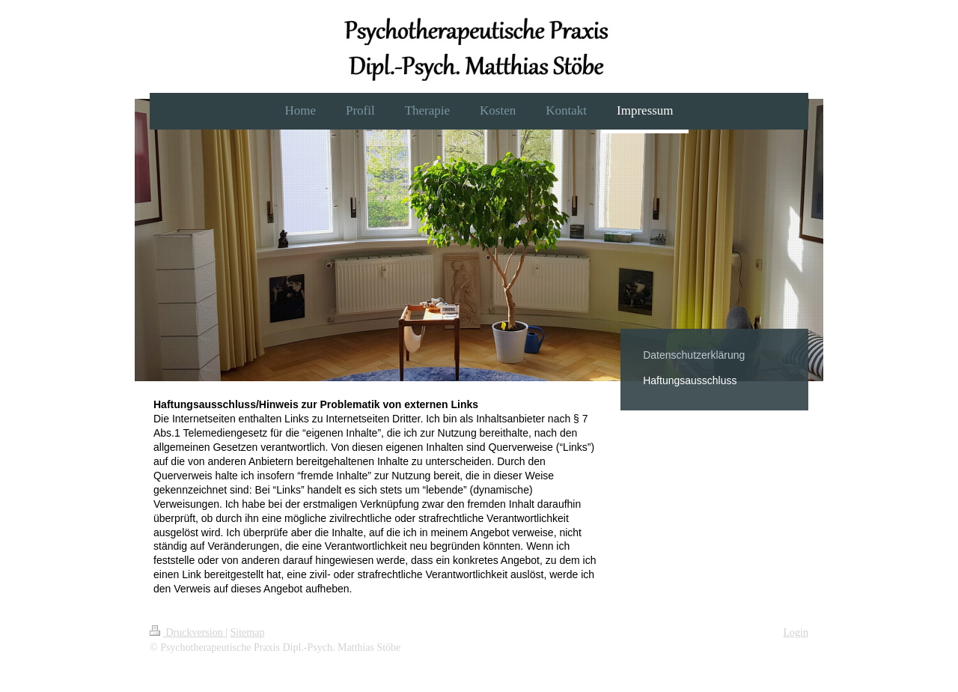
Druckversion (187, 632)
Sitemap (248, 632)
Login (796, 632)
